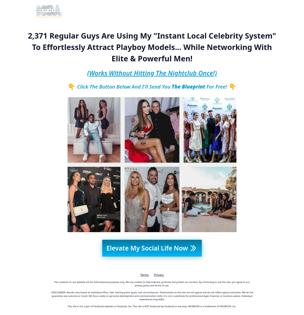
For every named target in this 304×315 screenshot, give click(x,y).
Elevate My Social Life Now (152, 248)
